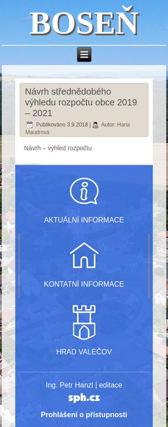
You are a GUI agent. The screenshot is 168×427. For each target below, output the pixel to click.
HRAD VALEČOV (84, 352)
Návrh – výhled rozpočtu (58, 148)
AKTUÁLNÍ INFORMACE (84, 220)
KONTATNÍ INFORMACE (84, 284)
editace (110, 385)
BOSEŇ (83, 23)
